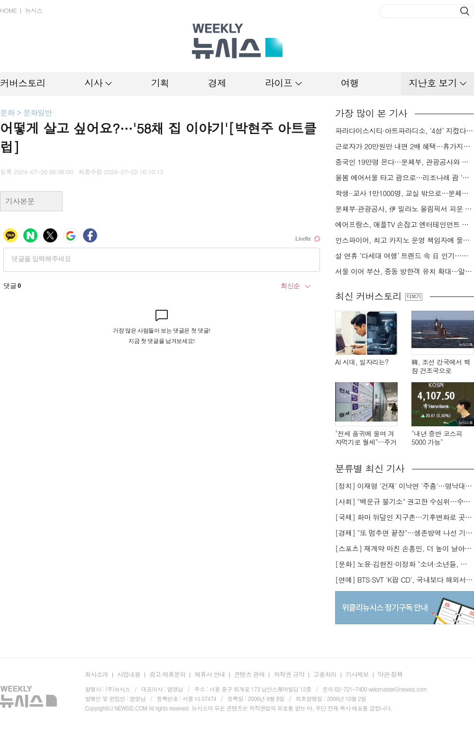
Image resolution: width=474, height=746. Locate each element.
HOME (8, 10)
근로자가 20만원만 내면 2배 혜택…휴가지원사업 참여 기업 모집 (404, 146)
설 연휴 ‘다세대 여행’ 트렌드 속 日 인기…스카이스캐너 (404, 256)
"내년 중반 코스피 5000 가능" (436, 438)
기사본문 (20, 201)
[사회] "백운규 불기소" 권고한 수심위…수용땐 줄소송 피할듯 (404, 501)
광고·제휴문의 (167, 674)
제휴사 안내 (209, 674)
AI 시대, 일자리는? (362, 362)
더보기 (413, 296)
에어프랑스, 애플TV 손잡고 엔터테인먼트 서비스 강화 (404, 224)
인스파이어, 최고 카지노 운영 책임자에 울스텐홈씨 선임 (404, 240)
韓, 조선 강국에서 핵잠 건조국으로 (440, 366)
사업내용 (128, 674)
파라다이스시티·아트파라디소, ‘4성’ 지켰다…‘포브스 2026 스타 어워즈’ (404, 130)
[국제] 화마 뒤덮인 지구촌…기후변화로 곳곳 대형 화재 (404, 517)
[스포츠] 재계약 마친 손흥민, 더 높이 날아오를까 (404, 548)
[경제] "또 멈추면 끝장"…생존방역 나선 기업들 (404, 533)
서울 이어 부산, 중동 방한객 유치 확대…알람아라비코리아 (404, 271)
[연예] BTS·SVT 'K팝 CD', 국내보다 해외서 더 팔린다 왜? (404, 579)
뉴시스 (33, 10)
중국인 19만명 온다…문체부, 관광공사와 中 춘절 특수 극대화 (404, 162)
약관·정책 (390, 674)
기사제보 (357, 674)
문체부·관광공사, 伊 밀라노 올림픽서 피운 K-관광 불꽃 (404, 209)
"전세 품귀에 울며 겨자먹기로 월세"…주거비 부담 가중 (366, 438)
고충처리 (325, 674)
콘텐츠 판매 (249, 674)
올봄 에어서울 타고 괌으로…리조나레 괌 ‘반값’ (404, 177)
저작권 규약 (288, 674)
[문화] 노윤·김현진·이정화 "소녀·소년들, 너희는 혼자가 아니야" (404, 564)
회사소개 (96, 674)
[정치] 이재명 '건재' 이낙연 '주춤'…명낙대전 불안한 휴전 (404, 486)
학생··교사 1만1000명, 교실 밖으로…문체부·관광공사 (404, 193)
